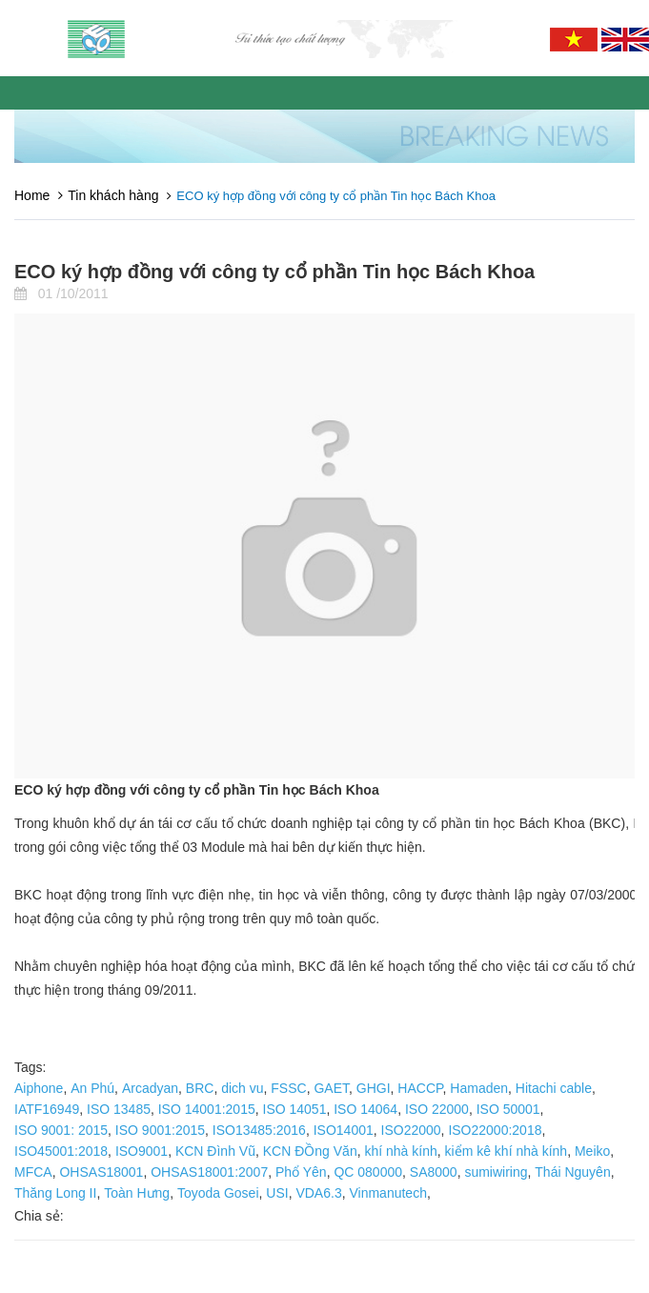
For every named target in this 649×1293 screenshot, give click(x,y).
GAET (331, 1088)
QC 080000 (368, 1172)
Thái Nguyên (572, 1172)
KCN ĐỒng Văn (310, 1151)
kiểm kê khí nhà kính (506, 1151)
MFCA (33, 1172)
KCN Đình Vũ (215, 1151)
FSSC (288, 1088)
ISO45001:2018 (61, 1151)
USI (277, 1193)
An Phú (92, 1088)
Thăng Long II (55, 1193)
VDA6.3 (318, 1193)
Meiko (592, 1151)
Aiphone (38, 1088)
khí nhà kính (400, 1151)
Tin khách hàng (113, 195)
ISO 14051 (295, 1109)
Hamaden (479, 1088)
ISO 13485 (119, 1109)
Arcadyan (150, 1088)
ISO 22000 (437, 1109)
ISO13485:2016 (259, 1130)
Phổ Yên (301, 1172)
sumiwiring (495, 1172)
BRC (200, 1088)
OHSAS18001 (101, 1172)
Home (32, 195)
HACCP (419, 1088)
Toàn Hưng (137, 1193)
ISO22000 (411, 1130)
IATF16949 (46, 1109)
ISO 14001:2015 (206, 1109)
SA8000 (433, 1172)
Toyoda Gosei (218, 1193)
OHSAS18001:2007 (209, 1172)
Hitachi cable (554, 1088)
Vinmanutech (387, 1193)
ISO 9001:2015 (160, 1130)
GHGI (373, 1088)
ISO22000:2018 (494, 1130)
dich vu (242, 1088)
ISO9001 (141, 1151)
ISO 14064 (365, 1109)
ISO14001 (344, 1130)
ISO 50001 (508, 1109)
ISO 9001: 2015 (61, 1130)
